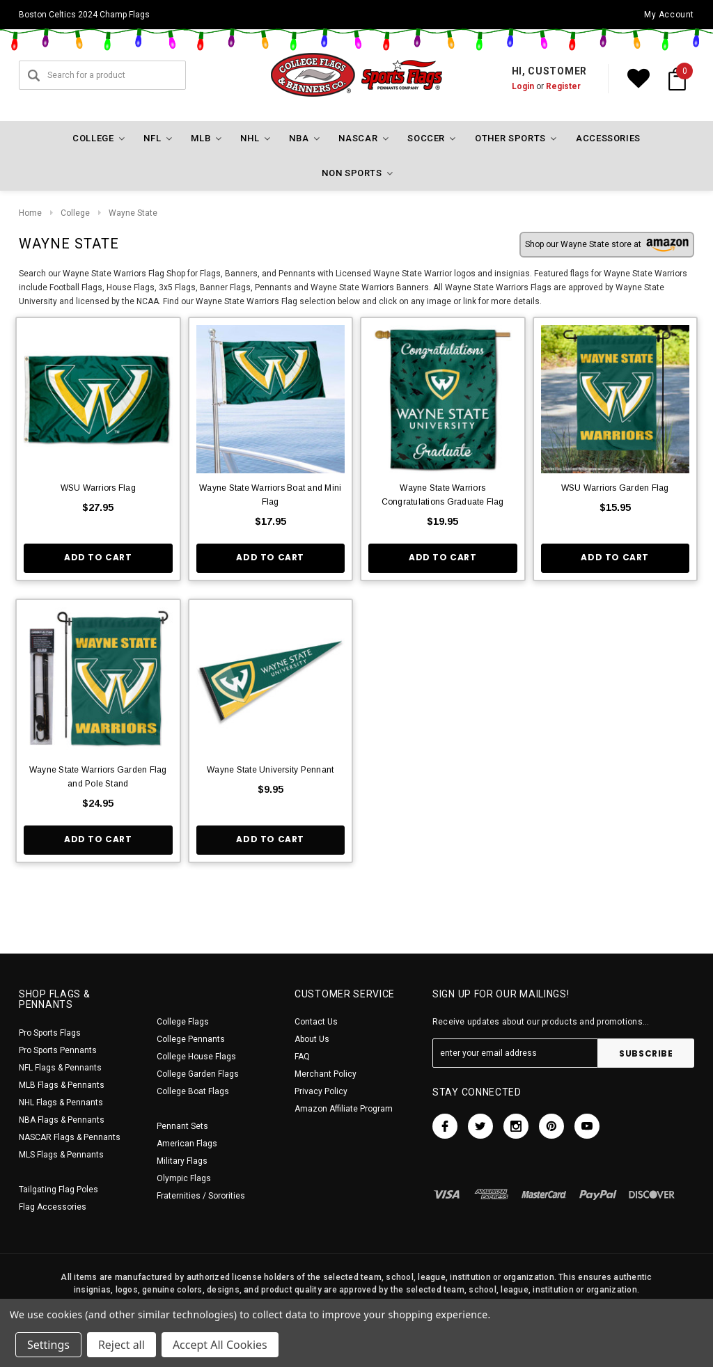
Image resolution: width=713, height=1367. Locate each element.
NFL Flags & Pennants (60, 1068)
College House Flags (196, 1056)
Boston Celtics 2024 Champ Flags (84, 14)
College (75, 213)
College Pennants (191, 1039)
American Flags (187, 1143)
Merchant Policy (325, 1074)
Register (563, 86)
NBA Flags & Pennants (61, 1120)
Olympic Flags (184, 1178)
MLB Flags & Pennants (61, 1085)
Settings (48, 1344)
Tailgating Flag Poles (58, 1189)
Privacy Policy (321, 1091)
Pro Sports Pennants (58, 1050)
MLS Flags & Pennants (61, 1155)
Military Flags (182, 1161)
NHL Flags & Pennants (61, 1102)
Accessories (608, 138)
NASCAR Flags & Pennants (69, 1137)
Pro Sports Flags (50, 1033)
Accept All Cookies (220, 1344)
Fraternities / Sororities (201, 1196)
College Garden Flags (198, 1074)
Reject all (121, 1344)
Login (523, 86)
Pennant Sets (182, 1126)
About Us (312, 1039)
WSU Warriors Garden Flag (615, 488)
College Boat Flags (193, 1091)
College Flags (183, 1022)
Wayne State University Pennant (270, 770)
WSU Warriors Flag (98, 488)
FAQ (302, 1056)
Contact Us (316, 1022)
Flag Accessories (52, 1207)
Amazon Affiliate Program (344, 1109)
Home (30, 213)
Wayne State (133, 213)
